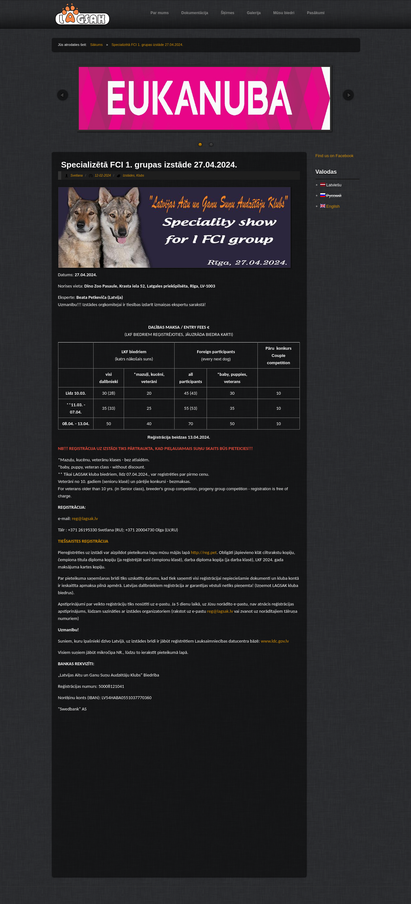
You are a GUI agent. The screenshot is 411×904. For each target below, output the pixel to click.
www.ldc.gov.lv (275, 641)
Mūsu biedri (283, 13)
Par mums (160, 13)
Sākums (96, 45)
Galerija (254, 13)
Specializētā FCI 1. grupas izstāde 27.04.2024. (147, 45)
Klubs (140, 175)
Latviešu (331, 185)
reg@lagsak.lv (85, 518)
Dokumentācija (194, 13)
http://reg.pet (204, 552)
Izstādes (128, 175)
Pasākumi (316, 13)
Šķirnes (227, 13)
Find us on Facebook (335, 155)
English (330, 206)
